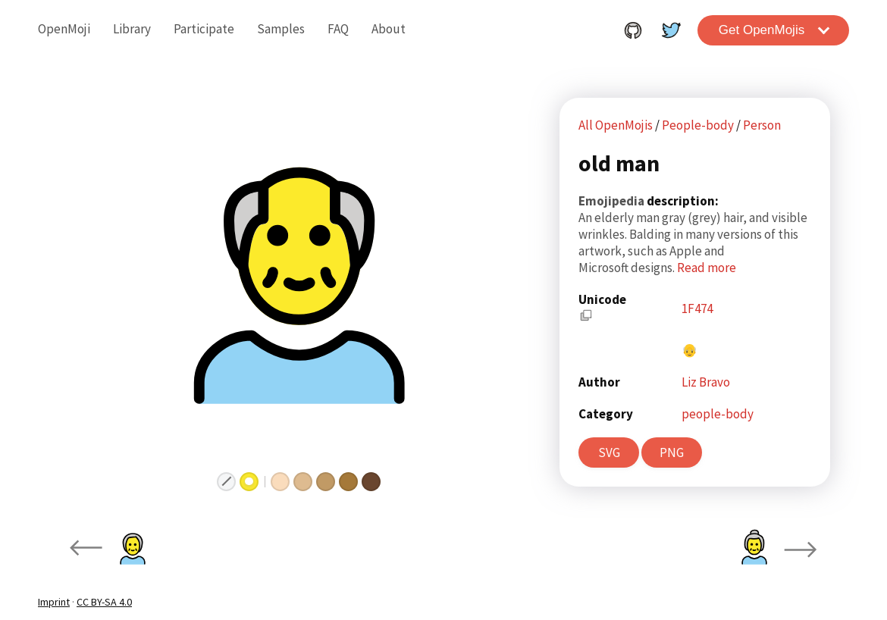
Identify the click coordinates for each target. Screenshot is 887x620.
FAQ (338, 28)
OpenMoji (64, 28)
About (388, 28)
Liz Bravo (706, 382)
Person (762, 125)
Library (132, 28)
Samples (281, 28)
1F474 (697, 308)
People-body (699, 125)
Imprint (54, 602)
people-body (718, 414)
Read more (706, 267)
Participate (204, 28)
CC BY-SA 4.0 (104, 602)
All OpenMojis (615, 125)
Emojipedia (612, 201)
